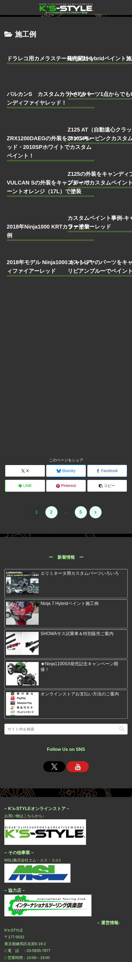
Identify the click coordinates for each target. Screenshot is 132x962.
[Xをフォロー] (54, 612)
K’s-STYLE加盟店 (23, 929)
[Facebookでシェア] (107, 317)
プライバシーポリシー (109, 929)
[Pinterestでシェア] (66, 332)
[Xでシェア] (25, 317)
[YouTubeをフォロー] (78, 612)
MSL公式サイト (66, 937)
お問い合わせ (23, 937)
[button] (107, 332)
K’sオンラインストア (66, 929)
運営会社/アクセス (108, 937)
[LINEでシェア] (25, 332)
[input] (66, 575)
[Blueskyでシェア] (66, 317)
